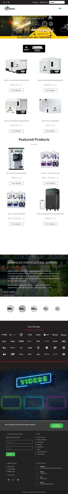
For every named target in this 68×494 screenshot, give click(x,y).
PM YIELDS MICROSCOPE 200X (16, 173)
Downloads (40, 447)
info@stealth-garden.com (47, 484)
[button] (2, 26)
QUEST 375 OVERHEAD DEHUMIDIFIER (16, 121)
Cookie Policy (40, 454)
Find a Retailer (11, 469)
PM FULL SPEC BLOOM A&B (50, 173)
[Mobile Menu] (62, 8)
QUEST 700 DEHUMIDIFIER (50, 121)
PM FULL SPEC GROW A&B (16, 214)
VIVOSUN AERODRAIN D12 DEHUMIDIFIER (50, 214)
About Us (39, 444)
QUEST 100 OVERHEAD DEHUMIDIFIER (16, 80)
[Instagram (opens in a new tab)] (6, 2)
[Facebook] (8, 480)
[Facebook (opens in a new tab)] (4, 2)
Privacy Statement (42, 452)
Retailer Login (11, 471)
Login (35, 2)
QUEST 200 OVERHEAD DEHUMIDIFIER (50, 80)
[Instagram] (13, 480)
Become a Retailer (41, 439)
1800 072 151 (44, 2)
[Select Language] (57, 2)
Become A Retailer (56, 425)
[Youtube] (18, 480)
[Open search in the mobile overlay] (60, 14)
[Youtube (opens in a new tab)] (8, 2)
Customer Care (41, 437)
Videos (39, 449)
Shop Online (11, 466)
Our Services (40, 442)
